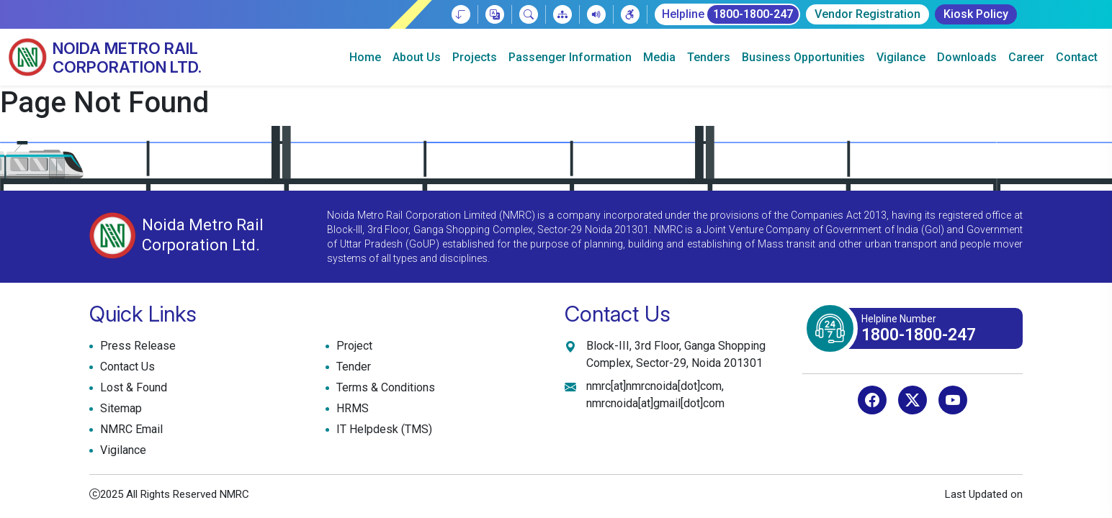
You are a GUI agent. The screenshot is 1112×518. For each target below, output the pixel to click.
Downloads (967, 57)
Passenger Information (570, 57)
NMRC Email (130, 429)
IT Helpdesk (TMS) (382, 429)
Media (659, 57)
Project (352, 346)
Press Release (136, 346)
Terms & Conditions (384, 387)
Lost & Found (132, 387)
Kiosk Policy (975, 14)
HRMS (351, 408)
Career (1026, 57)
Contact (1077, 57)
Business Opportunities (803, 57)
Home (365, 57)
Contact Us (126, 367)
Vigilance (900, 57)
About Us (417, 57)
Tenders (708, 57)
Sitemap (119, 408)
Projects (474, 57)
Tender (352, 367)
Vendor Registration (867, 14)
